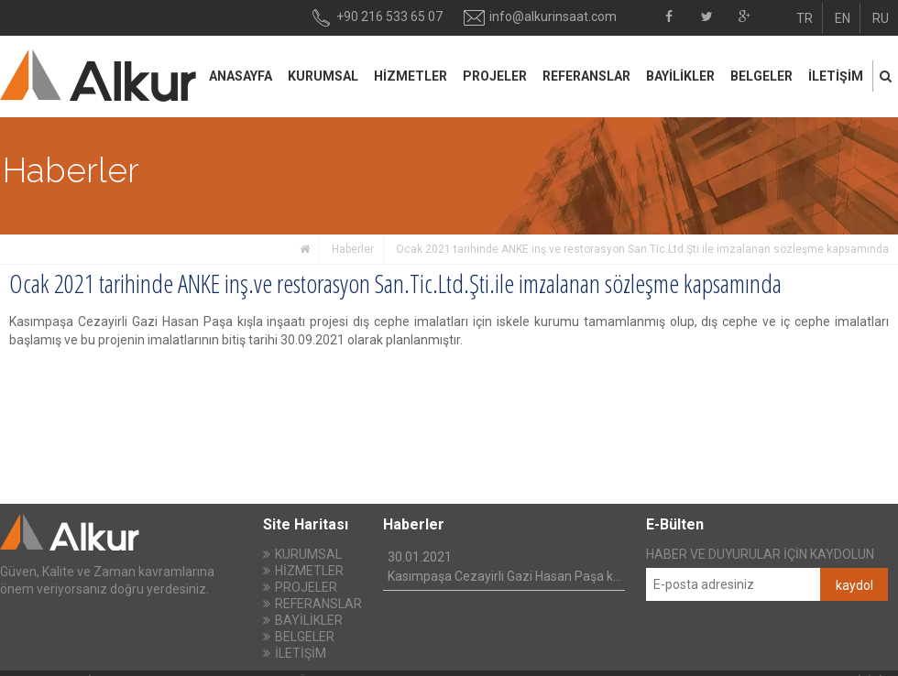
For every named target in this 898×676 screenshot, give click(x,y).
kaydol (854, 585)
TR (804, 18)
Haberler (353, 249)
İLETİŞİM (835, 76)
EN (842, 18)
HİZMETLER (410, 76)
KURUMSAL (323, 76)
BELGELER (761, 76)
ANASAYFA (240, 76)
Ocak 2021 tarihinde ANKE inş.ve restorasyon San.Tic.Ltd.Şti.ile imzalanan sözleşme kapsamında (642, 249)
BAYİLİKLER (680, 76)
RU (880, 18)
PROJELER (495, 76)
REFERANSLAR (586, 76)
